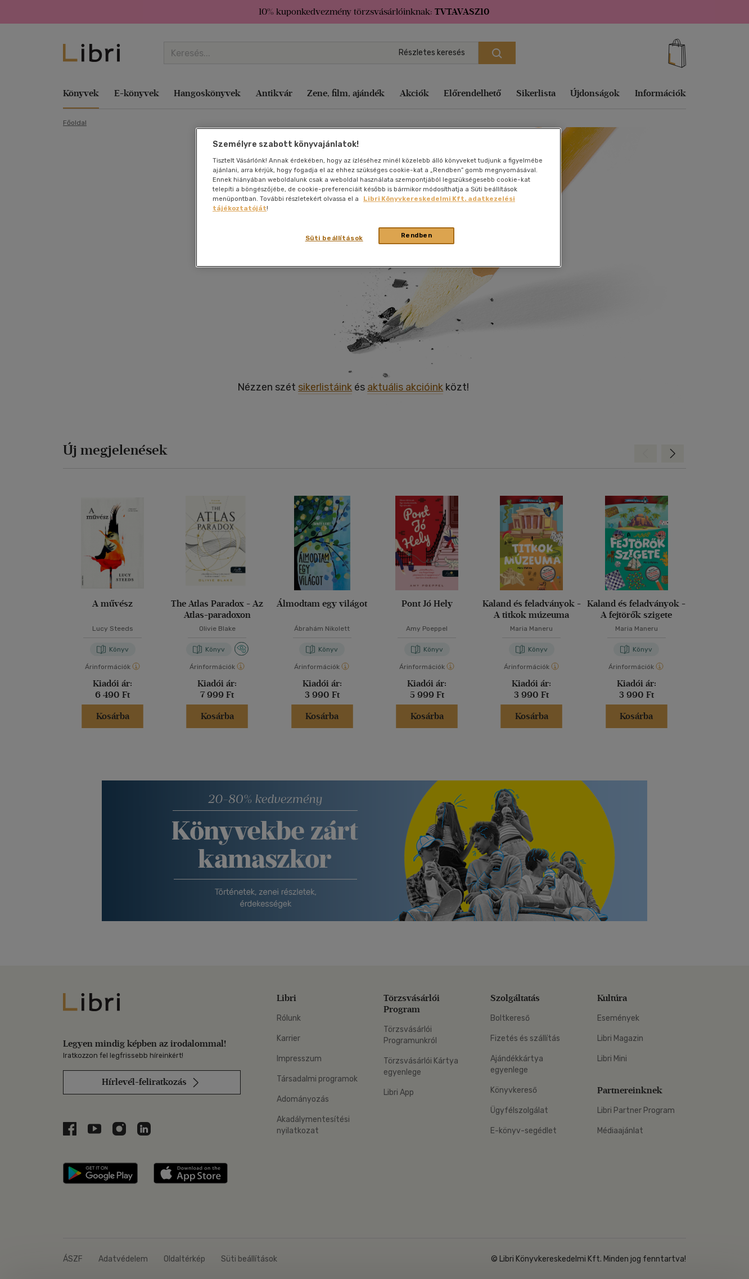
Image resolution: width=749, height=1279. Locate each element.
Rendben (416, 235)
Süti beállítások (334, 238)
